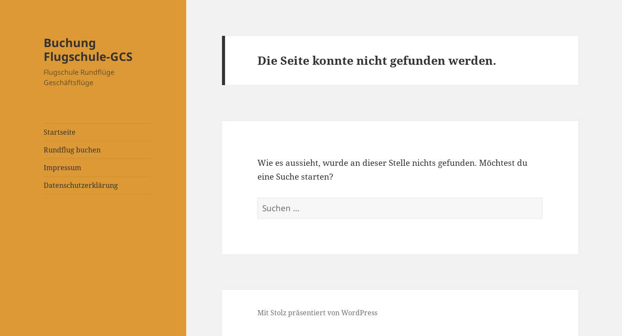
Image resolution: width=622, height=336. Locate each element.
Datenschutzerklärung (81, 185)
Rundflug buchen (72, 150)
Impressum (62, 167)
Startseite (60, 132)
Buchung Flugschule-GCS (88, 49)
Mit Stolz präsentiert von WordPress (317, 312)
